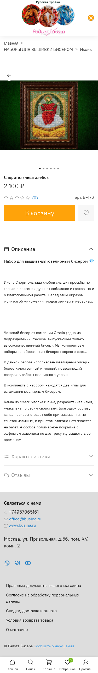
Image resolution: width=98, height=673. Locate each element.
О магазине (17, 629)
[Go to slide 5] (54, 168)
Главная (11, 43)
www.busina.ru (22, 525)
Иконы (86, 49)
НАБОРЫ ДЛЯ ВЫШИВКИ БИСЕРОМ (38, 49)
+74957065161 (24, 512)
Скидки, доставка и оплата (31, 610)
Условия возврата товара (29, 620)
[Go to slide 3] (47, 168)
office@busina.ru (25, 518)
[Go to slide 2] (43, 168)
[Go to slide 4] (51, 168)
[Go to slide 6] (58, 168)
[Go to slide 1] (40, 168)
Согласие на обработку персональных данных (42, 598)
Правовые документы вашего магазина (43, 585)
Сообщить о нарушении (54, 646)
